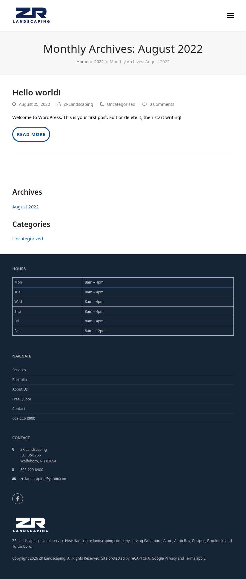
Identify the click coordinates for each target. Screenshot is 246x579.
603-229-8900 (23, 418)
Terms (190, 558)
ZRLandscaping (78, 104)
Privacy (171, 558)
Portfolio (19, 379)
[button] (230, 15)
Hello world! (36, 92)
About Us (20, 389)
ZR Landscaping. (52, 558)
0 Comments (162, 104)
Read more (31, 134)
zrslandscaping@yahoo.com (43, 478)
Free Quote (21, 399)
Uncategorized (121, 104)
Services (19, 369)
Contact (18, 408)
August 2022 (25, 207)
